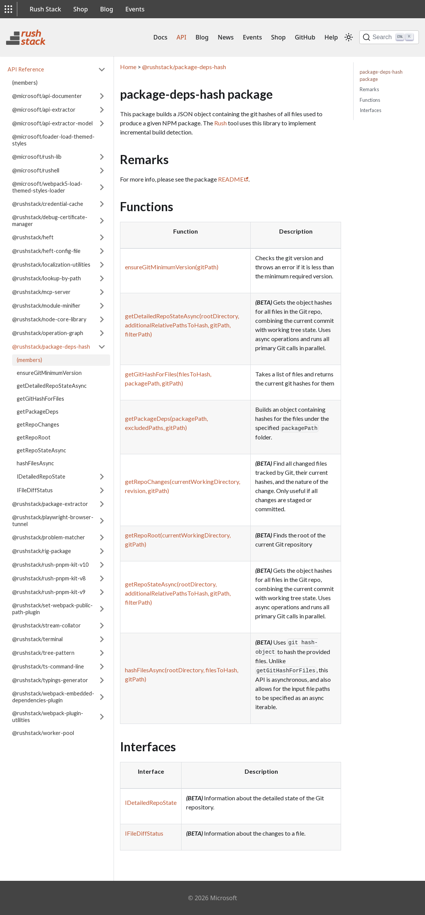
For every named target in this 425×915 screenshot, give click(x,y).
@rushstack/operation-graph (47, 333)
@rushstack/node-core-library (49, 319)
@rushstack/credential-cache (47, 204)
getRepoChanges (38, 424)
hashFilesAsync (35, 463)
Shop (80, 9)
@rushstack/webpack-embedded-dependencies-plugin (53, 696)
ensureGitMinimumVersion (49, 373)
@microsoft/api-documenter (47, 96)
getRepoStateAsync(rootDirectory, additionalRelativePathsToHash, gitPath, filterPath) (178, 593)
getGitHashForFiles (40, 398)
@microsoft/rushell (35, 170)
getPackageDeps (37, 411)
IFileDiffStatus (35, 490)
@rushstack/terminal (37, 639)
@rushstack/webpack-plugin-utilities (47, 716)
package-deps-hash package (381, 75)
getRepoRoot (34, 437)
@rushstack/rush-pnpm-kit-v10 (50, 564)
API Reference (26, 69)
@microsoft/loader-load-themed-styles (53, 140)
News (226, 37)
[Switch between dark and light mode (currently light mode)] (349, 37)
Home (128, 66)
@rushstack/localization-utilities (51, 264)
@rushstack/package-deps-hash (51, 346)
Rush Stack (45, 9)
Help (331, 37)
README (230, 179)
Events (134, 9)
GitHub (305, 37)
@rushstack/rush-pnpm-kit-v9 (48, 592)
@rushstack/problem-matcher (48, 537)
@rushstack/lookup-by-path (46, 278)
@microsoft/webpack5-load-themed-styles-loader (47, 187)
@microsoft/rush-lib (37, 156)
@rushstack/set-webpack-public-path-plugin (52, 608)
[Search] (389, 37)
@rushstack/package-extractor (50, 504)
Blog (106, 9)
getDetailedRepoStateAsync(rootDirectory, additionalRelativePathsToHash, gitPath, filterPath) (182, 325)
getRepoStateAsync (41, 450)
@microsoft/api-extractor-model (52, 123)
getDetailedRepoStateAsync (52, 385)
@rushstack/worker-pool (43, 733)
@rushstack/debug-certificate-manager (49, 220)
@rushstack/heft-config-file (46, 251)
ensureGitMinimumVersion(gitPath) (171, 266)
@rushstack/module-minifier (46, 305)
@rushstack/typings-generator (50, 680)
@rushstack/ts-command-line (48, 666)
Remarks (369, 89)
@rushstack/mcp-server (41, 292)
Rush (220, 122)
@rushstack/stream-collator (46, 625)
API (181, 37)
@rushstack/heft (33, 237)
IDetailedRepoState (41, 476)
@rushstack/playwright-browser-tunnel (52, 520)
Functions (370, 100)
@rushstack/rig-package (41, 551)
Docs (160, 37)
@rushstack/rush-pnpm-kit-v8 (48, 578)
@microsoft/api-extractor (44, 109)
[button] (8, 9)
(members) (25, 82)
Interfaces (370, 110)
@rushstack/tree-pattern (43, 653)
